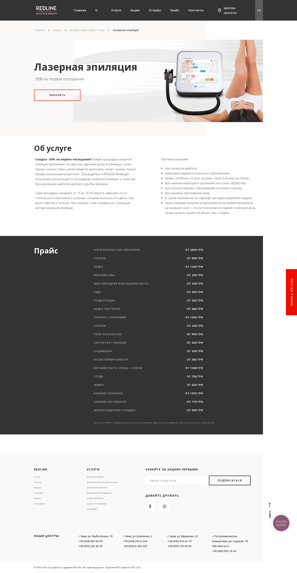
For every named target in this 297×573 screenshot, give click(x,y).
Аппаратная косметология (102, 482)
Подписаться (230, 480)
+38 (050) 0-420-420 (135, 546)
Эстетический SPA (97, 487)
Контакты (196, 10)
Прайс (174, 10)
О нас (97, 20)
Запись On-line (291, 292)
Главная (80, 10)
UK (259, 10)
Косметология (95, 476)
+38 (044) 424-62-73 (180, 541)
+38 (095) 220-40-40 (91, 546)
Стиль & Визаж (95, 498)
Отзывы (155, 10)
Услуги (116, 10)
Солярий (92, 508)
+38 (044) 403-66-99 (91, 541)
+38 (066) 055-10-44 (224, 551)
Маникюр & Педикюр (99, 492)
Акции (135, 10)
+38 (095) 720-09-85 (180, 546)
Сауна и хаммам (96, 503)
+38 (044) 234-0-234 (135, 541)
